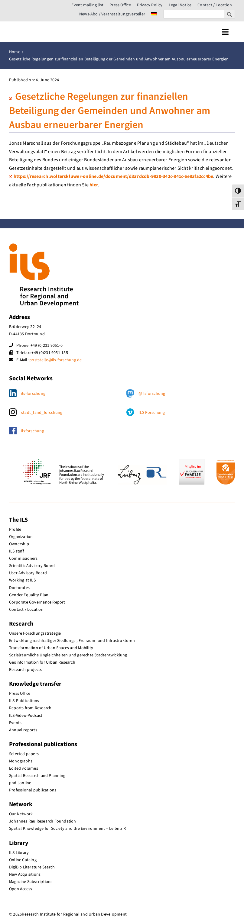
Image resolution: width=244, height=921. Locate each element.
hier (93, 185)
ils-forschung (33, 394)
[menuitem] (154, 14)
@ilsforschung (151, 394)
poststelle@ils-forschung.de (55, 360)
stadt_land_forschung (42, 413)
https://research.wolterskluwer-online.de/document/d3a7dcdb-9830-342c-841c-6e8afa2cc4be (111, 176)
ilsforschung (32, 431)
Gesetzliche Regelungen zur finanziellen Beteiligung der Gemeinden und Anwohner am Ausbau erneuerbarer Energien (109, 110)
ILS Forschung (151, 413)
